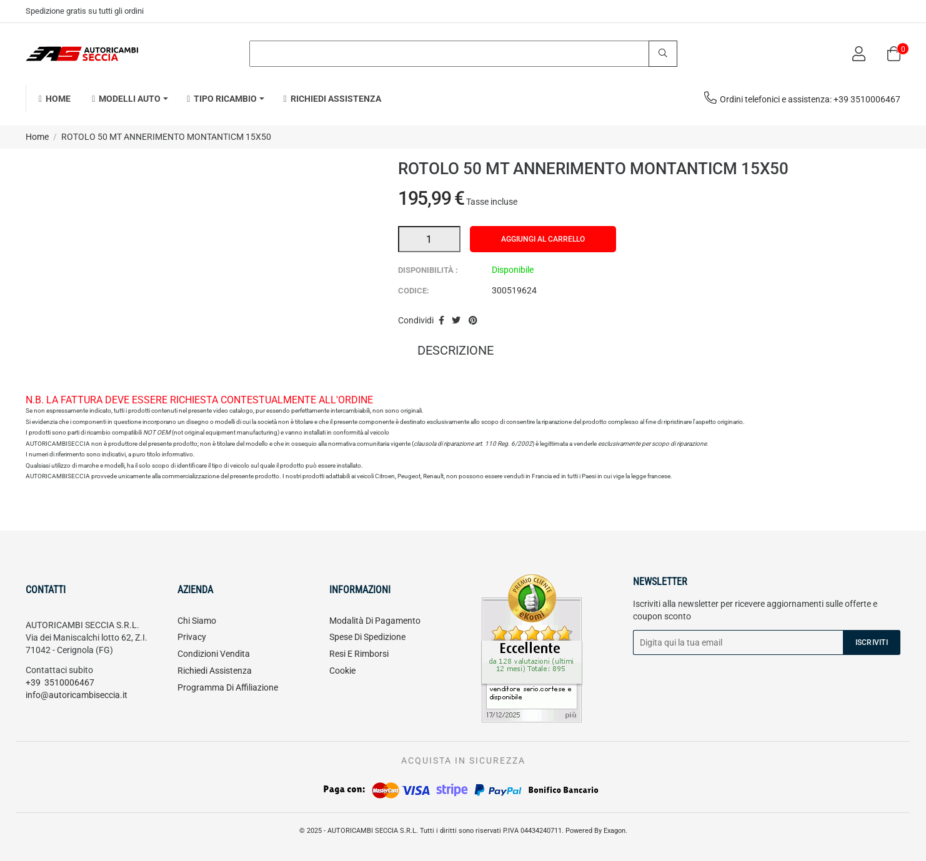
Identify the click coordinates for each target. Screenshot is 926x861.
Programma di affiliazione (227, 687)
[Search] (463, 54)
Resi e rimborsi (359, 654)
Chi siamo (196, 621)
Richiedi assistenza (214, 671)
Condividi (441, 321)
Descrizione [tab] (455, 351)
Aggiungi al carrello (543, 239)
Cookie (342, 671)
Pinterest (472, 321)
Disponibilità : (428, 270)
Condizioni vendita (213, 654)
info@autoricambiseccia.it (76, 695)
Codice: (413, 290)
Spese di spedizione (367, 637)
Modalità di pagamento (375, 621)
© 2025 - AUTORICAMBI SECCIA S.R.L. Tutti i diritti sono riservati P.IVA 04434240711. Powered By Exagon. (463, 831)
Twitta (456, 321)
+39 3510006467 (60, 682)
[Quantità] (429, 239)
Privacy (191, 637)
